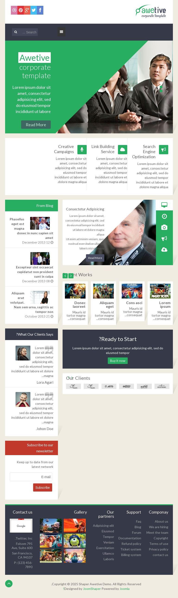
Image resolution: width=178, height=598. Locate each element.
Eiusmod (108, 531)
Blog (138, 527)
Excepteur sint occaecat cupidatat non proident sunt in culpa (34, 271)
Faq (138, 521)
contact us (160, 555)
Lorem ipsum (165, 304)
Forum (136, 532)
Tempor (108, 537)
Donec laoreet (79, 304)
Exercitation (105, 548)
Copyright (161, 538)
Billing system (131, 555)
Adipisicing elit (103, 525)
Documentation (129, 538)
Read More (95, 258)
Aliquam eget (107, 304)
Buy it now (117, 361)
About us (161, 521)
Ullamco (108, 553)
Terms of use (158, 544)
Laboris (109, 559)
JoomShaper (92, 589)
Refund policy (131, 544)
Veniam (108, 542)
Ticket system (130, 549)
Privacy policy (158, 549)
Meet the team (157, 532)
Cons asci (134, 302)
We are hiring (158, 527)
